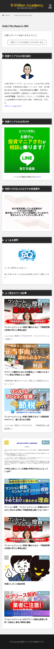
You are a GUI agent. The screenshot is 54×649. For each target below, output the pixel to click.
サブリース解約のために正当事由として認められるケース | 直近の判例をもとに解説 (26, 373)
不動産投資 (44, 301)
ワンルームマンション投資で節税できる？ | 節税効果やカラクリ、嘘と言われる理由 (26, 418)
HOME (7, 15)
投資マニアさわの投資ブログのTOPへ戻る (27, 42)
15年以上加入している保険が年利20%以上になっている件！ (26, 470)
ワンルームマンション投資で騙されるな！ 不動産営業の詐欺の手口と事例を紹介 (27, 328)
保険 (46, 442)
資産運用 (45, 557)
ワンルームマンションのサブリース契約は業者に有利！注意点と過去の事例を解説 (25, 620)
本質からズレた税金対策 (14, 584)
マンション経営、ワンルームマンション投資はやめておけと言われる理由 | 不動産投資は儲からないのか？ (26, 508)
